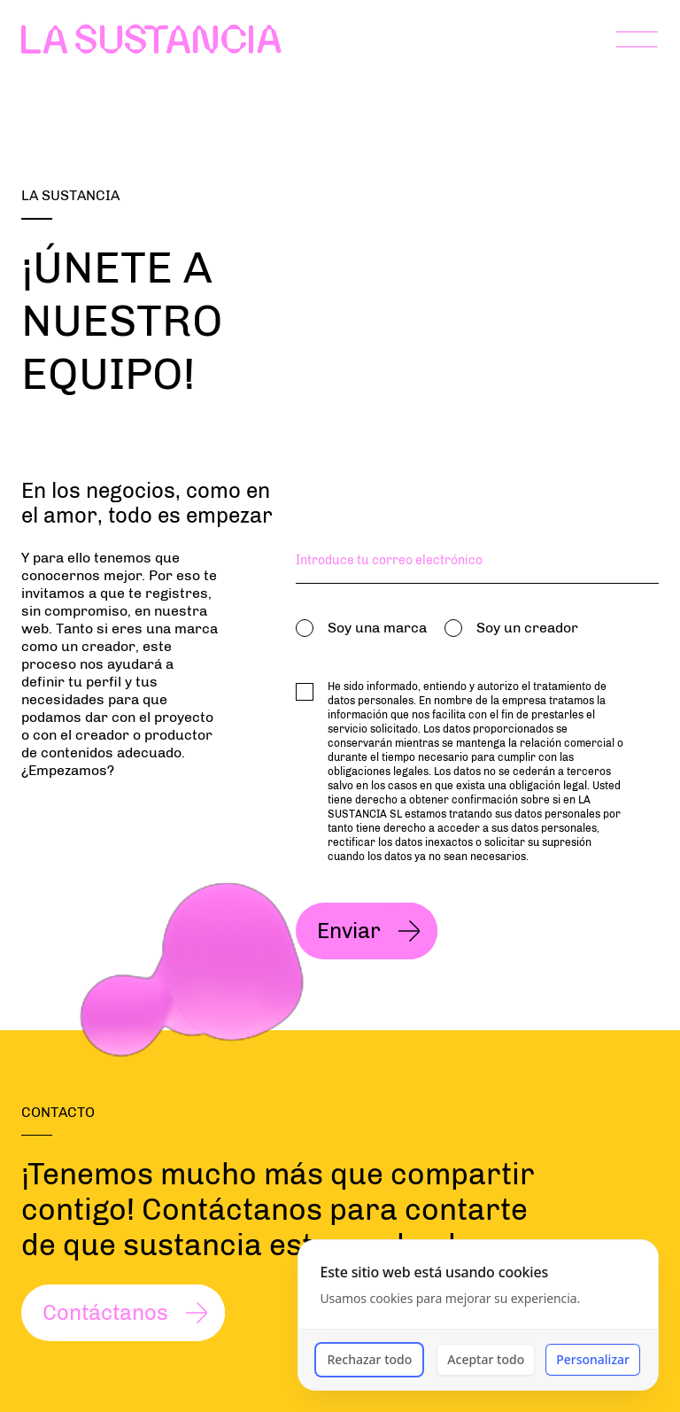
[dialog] (478, 1315)
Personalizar (593, 1359)
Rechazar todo (369, 1359)
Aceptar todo (485, 1359)
